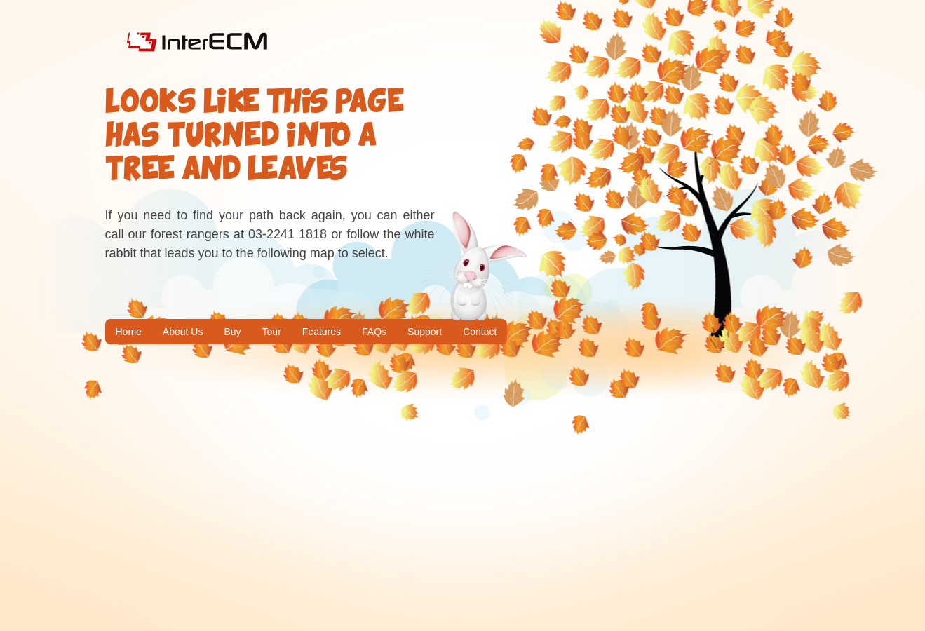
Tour (271, 331)
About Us (183, 331)
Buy (232, 331)
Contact (480, 331)
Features (321, 331)
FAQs (374, 331)
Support (424, 331)
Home (129, 331)
